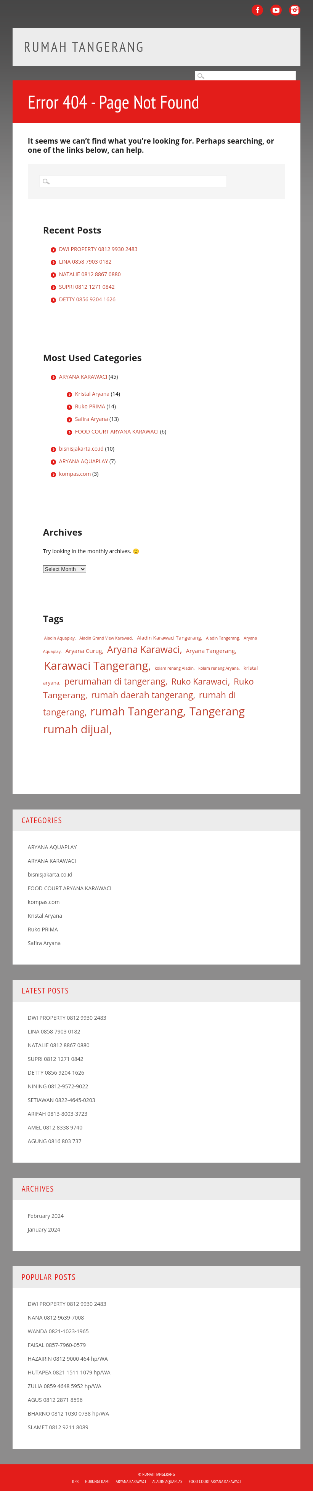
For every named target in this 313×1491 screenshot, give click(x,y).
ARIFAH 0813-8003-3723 (58, 1113)
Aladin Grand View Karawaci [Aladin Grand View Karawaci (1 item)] (105, 638)
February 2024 (46, 1215)
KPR (75, 1481)
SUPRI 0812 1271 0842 (87, 286)
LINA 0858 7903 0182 (85, 261)
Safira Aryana (91, 418)
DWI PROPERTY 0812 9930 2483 (98, 249)
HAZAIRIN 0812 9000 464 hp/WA (68, 1358)
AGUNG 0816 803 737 (55, 1141)
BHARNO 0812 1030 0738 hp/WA (68, 1413)
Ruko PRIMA (90, 406)
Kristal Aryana (92, 393)
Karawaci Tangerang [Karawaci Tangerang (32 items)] (96, 665)
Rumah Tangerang (84, 47)
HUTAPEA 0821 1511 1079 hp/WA (69, 1372)
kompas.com (75, 473)
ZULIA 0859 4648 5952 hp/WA (64, 1386)
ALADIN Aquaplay (167, 1481)
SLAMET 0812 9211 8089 (58, 1427)
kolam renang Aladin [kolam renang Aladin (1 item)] (174, 668)
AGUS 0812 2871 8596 (55, 1399)
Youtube (276, 10)
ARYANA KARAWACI (83, 376)
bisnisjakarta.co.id (81, 448)
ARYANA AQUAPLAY (83, 461)
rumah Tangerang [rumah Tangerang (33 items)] (136, 711)
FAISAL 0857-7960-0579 (57, 1345)
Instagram (294, 10)
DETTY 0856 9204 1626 (87, 299)
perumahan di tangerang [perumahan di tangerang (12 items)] (114, 681)
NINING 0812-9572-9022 (58, 1086)
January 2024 (44, 1229)
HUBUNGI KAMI (97, 1481)
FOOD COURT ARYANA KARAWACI (117, 431)
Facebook (257, 10)
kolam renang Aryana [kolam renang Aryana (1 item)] (218, 668)
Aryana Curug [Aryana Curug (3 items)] (83, 650)
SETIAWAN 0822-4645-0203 (61, 1100)
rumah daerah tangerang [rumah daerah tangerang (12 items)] (142, 695)
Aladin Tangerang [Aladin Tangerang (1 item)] (222, 638)
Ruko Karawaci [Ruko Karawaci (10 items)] (199, 681)
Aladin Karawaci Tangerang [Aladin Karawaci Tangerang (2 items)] (169, 637)
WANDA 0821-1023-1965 (58, 1331)
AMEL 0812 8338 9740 (55, 1127)
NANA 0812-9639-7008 (56, 1317)
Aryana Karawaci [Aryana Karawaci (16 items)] (143, 649)
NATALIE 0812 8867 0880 (90, 274)
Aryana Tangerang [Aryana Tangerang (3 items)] (210, 650)
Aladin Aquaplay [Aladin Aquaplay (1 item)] (59, 638)
